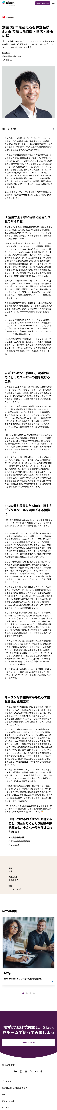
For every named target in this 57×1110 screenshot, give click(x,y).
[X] (31, 1072)
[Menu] (53, 3)
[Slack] (8, 3)
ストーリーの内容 (9, 129)
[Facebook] (26, 1072)
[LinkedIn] (15, 1072)
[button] (23, 993)
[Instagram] (21, 1072)
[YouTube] (36, 1072)
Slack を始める (42, 3)
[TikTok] (41, 1072)
